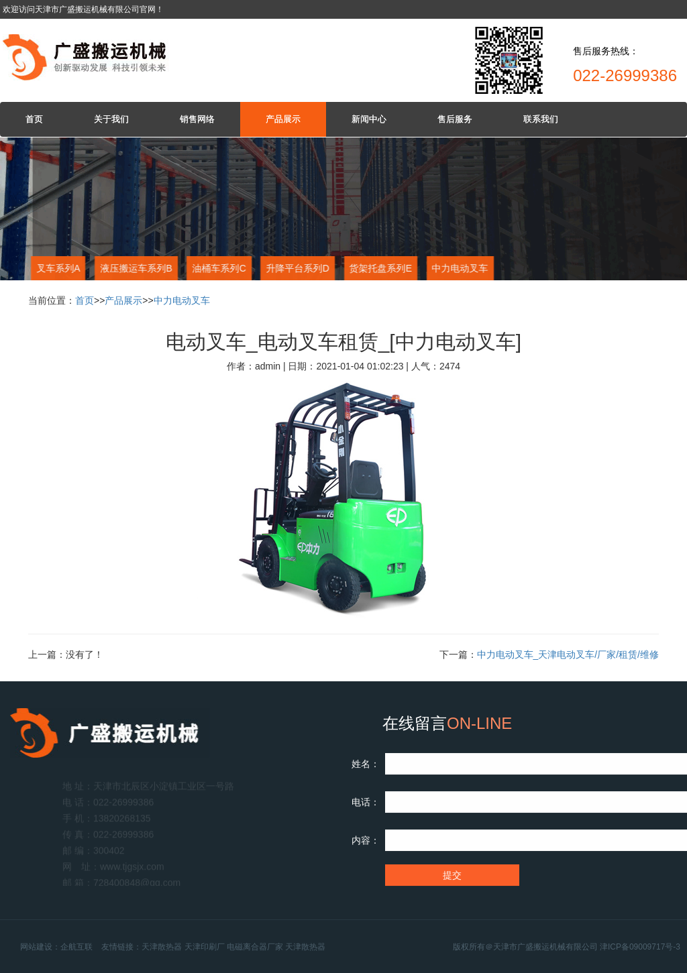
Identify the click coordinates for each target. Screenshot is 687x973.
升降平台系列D (296, 268)
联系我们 (540, 119)
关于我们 (111, 119)
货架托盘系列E (379, 268)
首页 (34, 119)
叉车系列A (57, 268)
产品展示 (283, 119)
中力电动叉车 (459, 268)
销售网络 (197, 119)
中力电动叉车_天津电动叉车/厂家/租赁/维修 (568, 654)
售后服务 (454, 119)
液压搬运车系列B (135, 268)
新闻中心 (369, 119)
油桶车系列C (218, 268)
